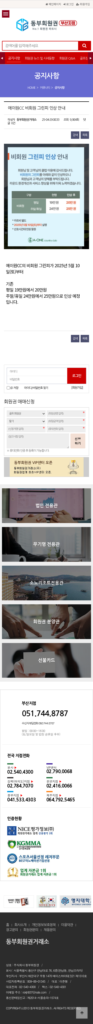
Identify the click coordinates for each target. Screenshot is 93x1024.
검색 (75, 135)
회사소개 (20, 925)
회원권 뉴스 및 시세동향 (39, 58)
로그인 (68, 4)
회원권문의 (30, 930)
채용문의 (50, 930)
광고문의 (12, 930)
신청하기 (78, 441)
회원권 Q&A (67, 58)
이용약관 (67, 925)
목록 (84, 135)
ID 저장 (14, 387)
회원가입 (83, 4)
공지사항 (14, 58)
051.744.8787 (45, 713)
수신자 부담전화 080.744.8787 (38, 723)
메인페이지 (53, 4)
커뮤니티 (45, 87)
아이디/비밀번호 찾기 (36, 387)
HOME (31, 87)
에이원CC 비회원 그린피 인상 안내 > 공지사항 (47, 25)
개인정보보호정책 (44, 925)
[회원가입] (77, 387)
